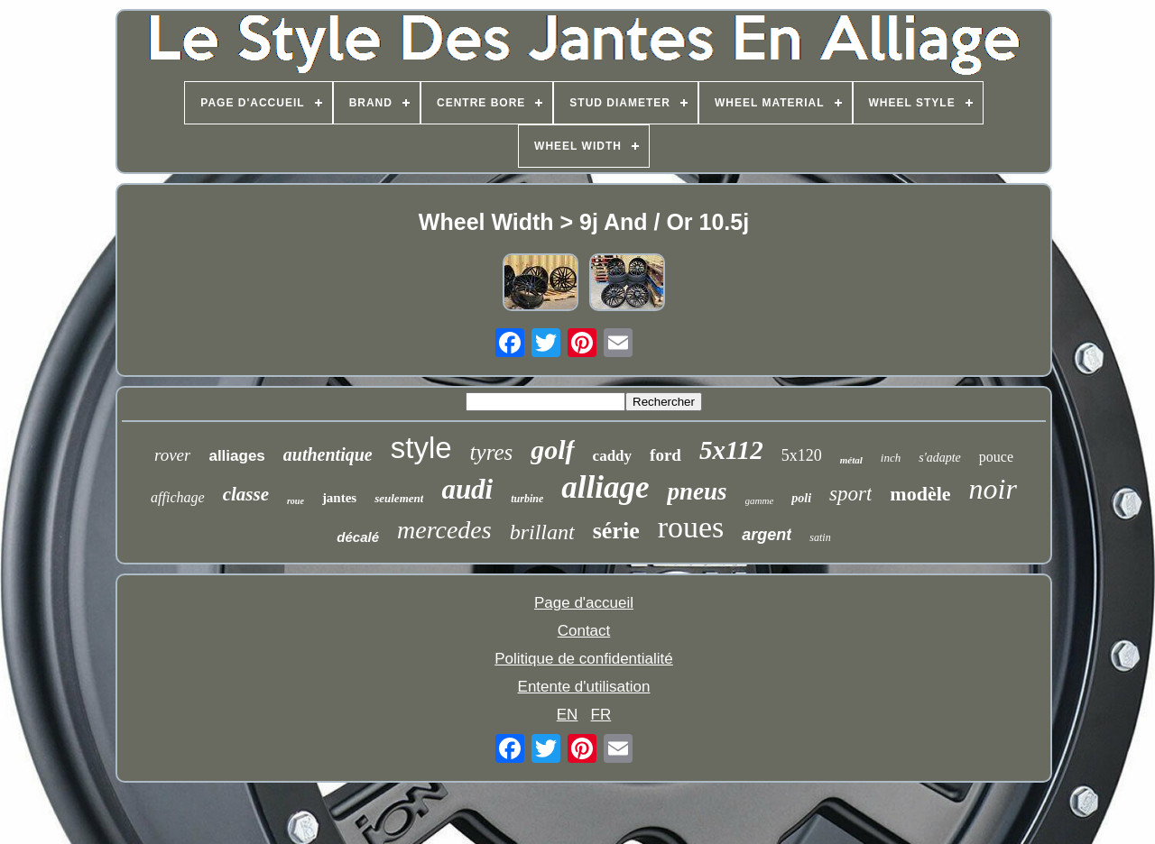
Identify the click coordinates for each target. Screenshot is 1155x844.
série (616, 531)
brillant (542, 532)
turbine (527, 498)
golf (552, 449)
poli (801, 498)
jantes (339, 498)
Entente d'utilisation (584, 686)
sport (850, 493)
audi (467, 489)
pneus (696, 491)
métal (851, 459)
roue (295, 501)
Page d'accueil (583, 602)
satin (819, 537)
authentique (328, 454)
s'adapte (940, 457)
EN (567, 714)
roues (691, 527)
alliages (236, 455)
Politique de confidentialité (583, 658)
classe (246, 494)
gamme (759, 500)
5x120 (801, 455)
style (421, 447)
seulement (398, 498)
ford (665, 454)
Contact (584, 630)
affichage (178, 497)
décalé (358, 537)
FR (601, 714)
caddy (612, 455)
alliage (605, 487)
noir (993, 488)
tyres (491, 452)
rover (172, 454)
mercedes (444, 530)
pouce (996, 456)
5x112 (731, 450)
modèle (920, 493)
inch (891, 457)
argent (766, 535)
